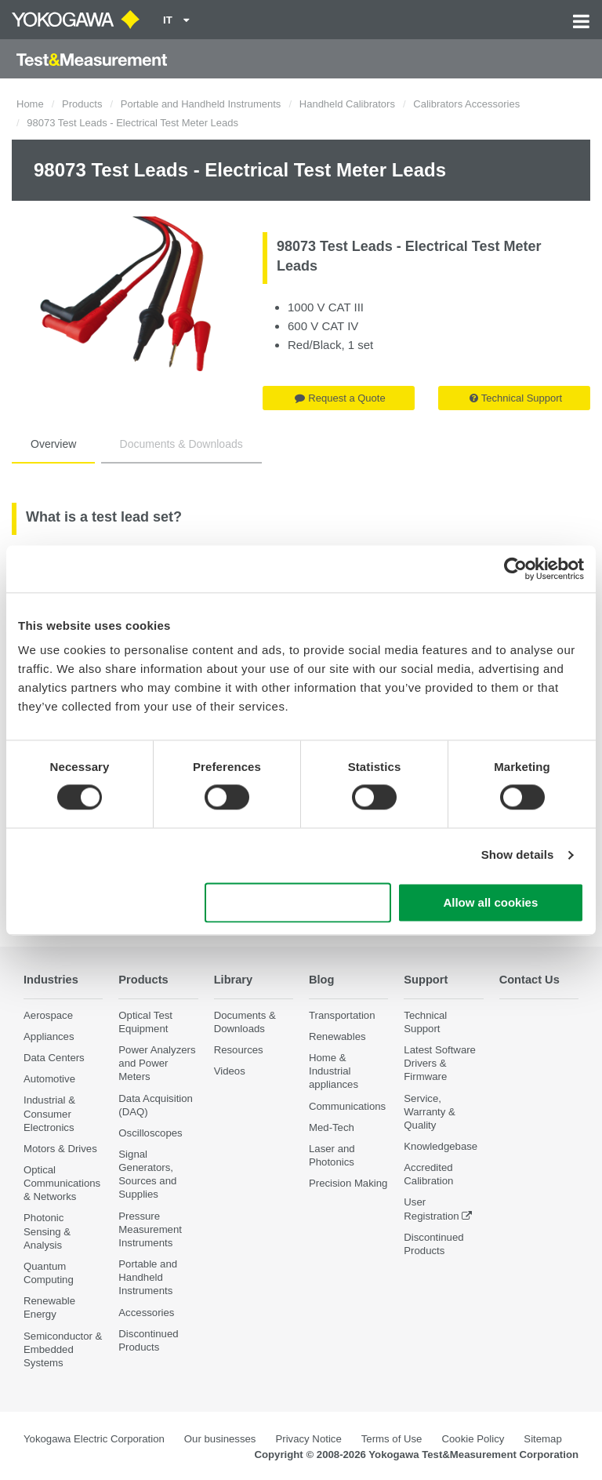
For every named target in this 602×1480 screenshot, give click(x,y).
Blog (322, 979)
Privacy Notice (308, 1439)
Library (234, 979)
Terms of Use (391, 1439)
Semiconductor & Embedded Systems (63, 1349)
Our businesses (220, 1439)
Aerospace (48, 1015)
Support (427, 979)
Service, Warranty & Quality (429, 1112)
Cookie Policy (472, 1439)
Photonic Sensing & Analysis (47, 1232)
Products (82, 104)
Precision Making (348, 1183)
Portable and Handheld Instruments (201, 104)
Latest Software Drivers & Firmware (440, 1063)
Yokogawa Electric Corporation (94, 1439)
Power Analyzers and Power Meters (156, 1063)
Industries (53, 979)
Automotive (49, 1079)
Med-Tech (331, 1127)
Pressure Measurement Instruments (150, 1229)
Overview (53, 444)
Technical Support (516, 398)
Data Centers (54, 1058)
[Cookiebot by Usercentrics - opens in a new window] (515, 568)
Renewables (337, 1036)
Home (30, 104)
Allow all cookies (490, 902)
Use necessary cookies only (297, 902)
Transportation (342, 1015)
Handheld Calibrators (347, 104)
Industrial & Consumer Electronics (49, 1114)
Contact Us (531, 979)
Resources (238, 1050)
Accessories (146, 1312)
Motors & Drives (60, 1149)
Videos (229, 1071)
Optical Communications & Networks (62, 1183)
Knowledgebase (440, 1146)
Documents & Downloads (181, 444)
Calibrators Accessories (466, 104)
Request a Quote (340, 398)
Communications (347, 1106)
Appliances (49, 1036)
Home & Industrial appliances (333, 1071)
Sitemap (542, 1439)
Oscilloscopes (150, 1133)
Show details (517, 855)
